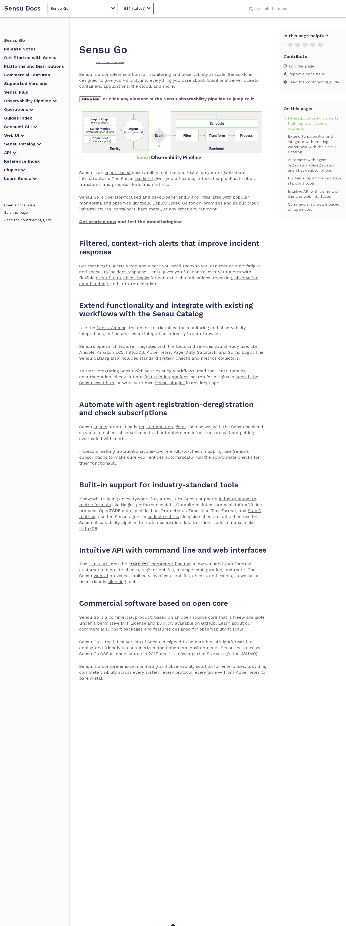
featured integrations (166, 376)
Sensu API (99, 563)
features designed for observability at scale (198, 629)
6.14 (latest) (137, 8)
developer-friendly (171, 197)
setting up (111, 451)
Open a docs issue (19, 205)
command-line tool (160, 563)
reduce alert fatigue (240, 265)
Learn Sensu (20, 178)
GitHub (208, 623)
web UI (101, 575)
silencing (117, 581)
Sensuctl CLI (21, 126)
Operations (19, 109)
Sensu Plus (16, 92)
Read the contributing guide (28, 220)
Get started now (97, 221)
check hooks (136, 277)
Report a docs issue (304, 74)
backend (144, 178)
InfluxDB (88, 528)
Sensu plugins (170, 382)
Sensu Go (83, 8)
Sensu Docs (22, 8)
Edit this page (16, 212)
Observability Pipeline (30, 100)
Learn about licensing (110, 62)
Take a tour (90, 99)
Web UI (14, 135)
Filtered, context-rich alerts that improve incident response (313, 123)
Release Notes (20, 49)
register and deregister (162, 426)
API (10, 152)
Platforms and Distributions (34, 66)
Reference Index (22, 161)
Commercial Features (27, 74)
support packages (124, 629)
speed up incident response (117, 271)
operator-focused (123, 197)
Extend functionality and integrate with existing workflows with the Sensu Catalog (312, 144)
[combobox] (295, 8)
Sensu (85, 74)
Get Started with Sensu (30, 57)
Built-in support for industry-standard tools (314, 180)
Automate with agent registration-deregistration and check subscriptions (311, 165)
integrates (210, 197)
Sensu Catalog (22, 144)
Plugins (14, 169)
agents (100, 426)
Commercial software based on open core (314, 207)
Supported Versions (25, 83)
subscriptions (93, 457)
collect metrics (163, 516)
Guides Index (18, 118)
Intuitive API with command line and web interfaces (313, 194)
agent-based (118, 172)
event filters (108, 277)
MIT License (133, 623)
